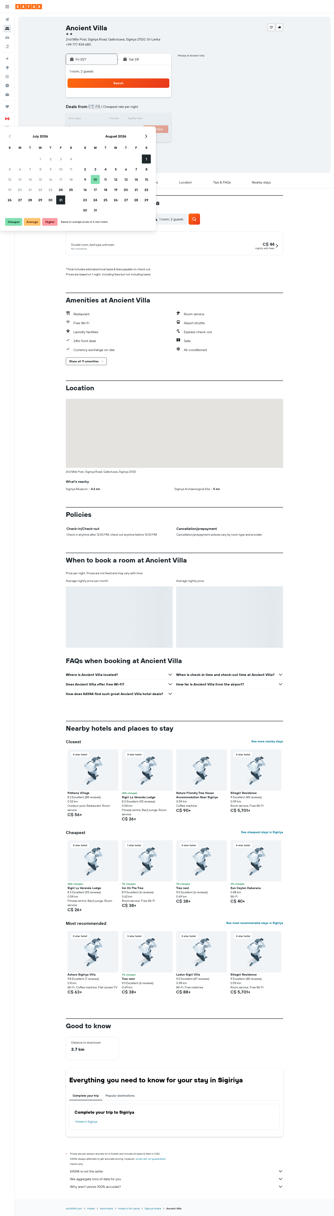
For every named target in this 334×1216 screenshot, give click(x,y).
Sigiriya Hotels (153, 1209)
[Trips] (7, 106)
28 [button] (119, 140)
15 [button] (129, 119)
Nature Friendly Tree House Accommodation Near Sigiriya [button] (197, 796)
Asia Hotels (106, 1209)
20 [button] (109, 129)
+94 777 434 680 (78, 44)
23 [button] (139, 129)
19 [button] (98, 129)
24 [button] (150, 129)
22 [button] (129, 129)
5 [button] (99, 109)
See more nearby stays (267, 742)
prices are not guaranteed (150, 1159)
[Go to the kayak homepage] (28, 6)
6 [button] (109, 109)
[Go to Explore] (7, 67)
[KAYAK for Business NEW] (7, 94)
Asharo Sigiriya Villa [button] (82, 975)
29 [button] (129, 140)
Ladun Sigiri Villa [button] (188, 975)
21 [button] (119, 129)
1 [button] (129, 99)
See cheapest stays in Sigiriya (262, 833)
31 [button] (149, 140)
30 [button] (139, 140)
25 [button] (160, 129)
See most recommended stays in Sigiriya (254, 924)
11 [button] (160, 109)
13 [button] (109, 119)
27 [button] (109, 140)
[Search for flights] (7, 19)
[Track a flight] (7, 76)
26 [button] (99, 140)
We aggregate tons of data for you (176, 1179)
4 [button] (160, 99)
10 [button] (150, 109)
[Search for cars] (7, 37)
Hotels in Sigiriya (86, 1122)
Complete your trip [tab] (86, 1096)
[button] (7, 6)
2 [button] (140, 99)
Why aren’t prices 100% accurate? (176, 1187)
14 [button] (119, 119)
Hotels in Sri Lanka (129, 1209)
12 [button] (98, 119)
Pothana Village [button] (78, 794)
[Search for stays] (7, 28)
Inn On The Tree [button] (132, 889)
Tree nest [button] (182, 889)
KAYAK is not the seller (176, 1172)
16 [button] (139, 119)
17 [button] (149, 119)
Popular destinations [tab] (120, 1096)
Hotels (91, 1209)
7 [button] (119, 109)
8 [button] (129, 109)
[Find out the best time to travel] (7, 85)
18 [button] (160, 119)
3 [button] (150, 99)
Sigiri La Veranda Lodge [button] (138, 798)
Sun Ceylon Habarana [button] (245, 889)
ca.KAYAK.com (74, 1209)
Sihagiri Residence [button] (243, 794)
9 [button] (140, 109)
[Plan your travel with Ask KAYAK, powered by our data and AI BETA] (7, 58)
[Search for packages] (7, 46)
